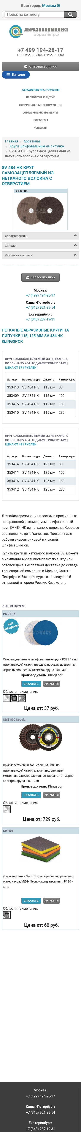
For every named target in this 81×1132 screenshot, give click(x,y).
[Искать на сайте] (70, 14)
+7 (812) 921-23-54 (40, 307)
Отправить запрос (40, 67)
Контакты (40, 127)
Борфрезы (40, 120)
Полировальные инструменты (40, 105)
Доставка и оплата (18, 255)
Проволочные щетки (40, 97)
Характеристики (16, 236)
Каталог (15, 75)
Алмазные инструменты (40, 112)
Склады (10, 245)
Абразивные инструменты (40, 89)
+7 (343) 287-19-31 (40, 319)
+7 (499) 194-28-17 (40, 295)
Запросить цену (40, 277)
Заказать (31, 683)
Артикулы (51, 683)
